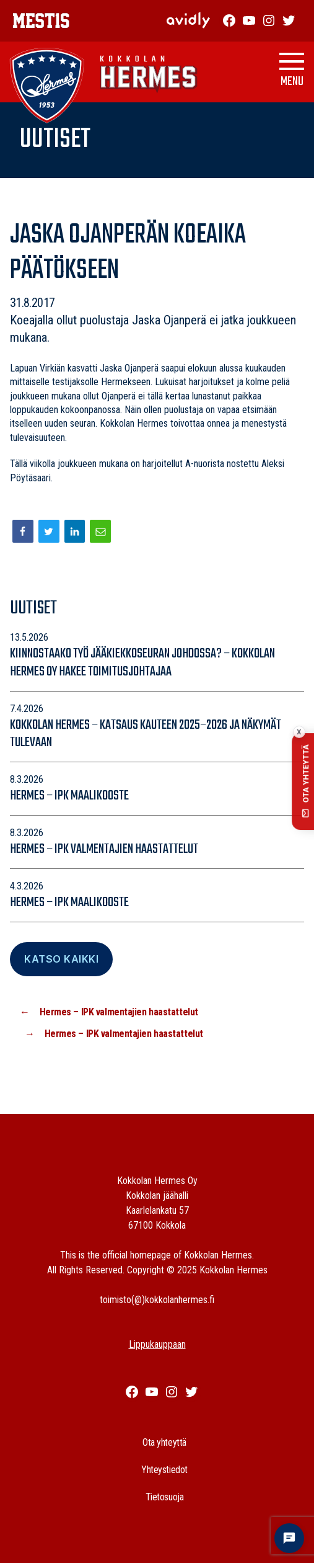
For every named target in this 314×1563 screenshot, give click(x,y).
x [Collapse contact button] (299, 732)
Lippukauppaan (157, 1344)
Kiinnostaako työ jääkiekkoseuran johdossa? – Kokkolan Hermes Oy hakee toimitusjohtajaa (142, 662)
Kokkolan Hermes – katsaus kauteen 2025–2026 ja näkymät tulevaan (145, 734)
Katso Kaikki (61, 959)
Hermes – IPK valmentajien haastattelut (104, 849)
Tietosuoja (165, 1497)
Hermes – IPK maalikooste (69, 795)
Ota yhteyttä (164, 1442)
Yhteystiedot (164, 1470)
